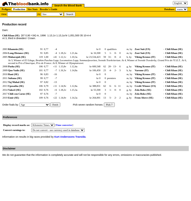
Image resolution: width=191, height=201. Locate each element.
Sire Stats (32, 9)
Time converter (64, 125)
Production (19, 9)
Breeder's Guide (49, 9)
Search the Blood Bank (68, 5)
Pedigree (6, 9)
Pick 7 (109, 104)
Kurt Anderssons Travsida (70, 136)
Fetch (55, 104)
